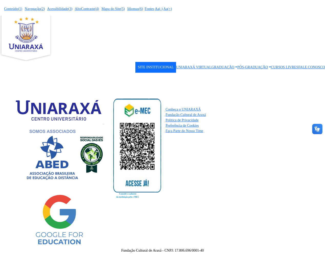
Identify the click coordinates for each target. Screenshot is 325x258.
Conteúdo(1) (13, 9)
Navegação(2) (35, 9)
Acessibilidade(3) (59, 9)
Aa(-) (158, 9)
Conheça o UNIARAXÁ (183, 109)
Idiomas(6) (135, 9)
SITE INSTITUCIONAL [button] (156, 67)
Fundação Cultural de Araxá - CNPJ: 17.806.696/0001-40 (162, 250)
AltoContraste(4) (87, 9)
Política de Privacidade (182, 120)
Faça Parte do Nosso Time (184, 131)
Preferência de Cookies (182, 125)
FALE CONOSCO (311, 67)
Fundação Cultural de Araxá (186, 115)
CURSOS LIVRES (284, 67)
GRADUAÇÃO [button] (222, 67)
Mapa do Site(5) (113, 9)
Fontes (149, 9)
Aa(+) (167, 9)
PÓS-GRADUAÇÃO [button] (252, 67)
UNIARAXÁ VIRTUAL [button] (194, 67)
